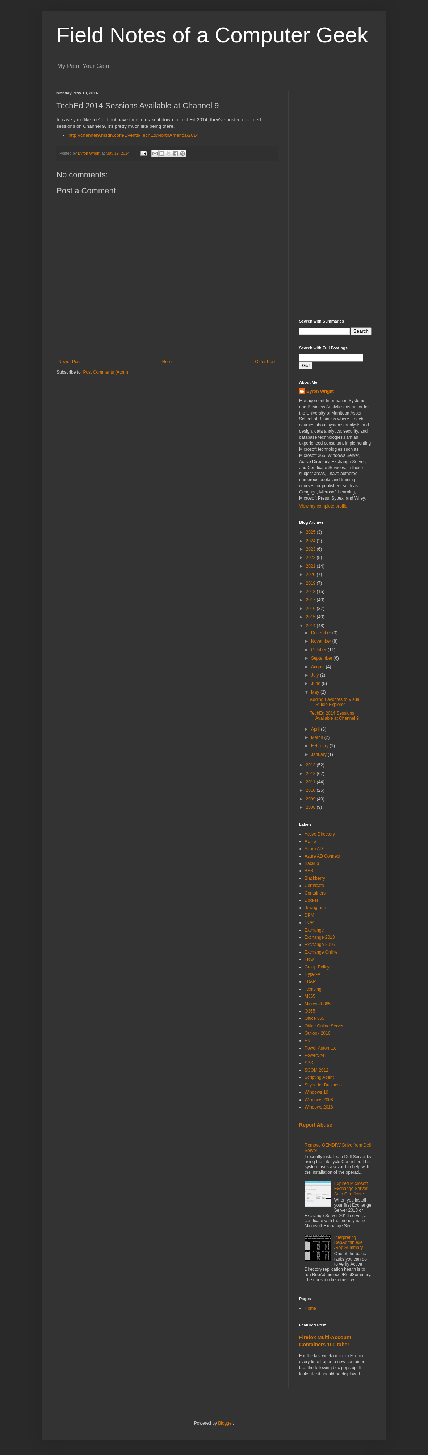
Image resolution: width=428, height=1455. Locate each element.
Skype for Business (323, 1085)
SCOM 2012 (316, 1070)
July (315, 675)
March (317, 737)
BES (309, 870)
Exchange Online (321, 952)
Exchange (314, 930)
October (319, 649)
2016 (311, 608)
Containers (315, 893)
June (316, 683)
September (322, 658)
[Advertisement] (335, 199)
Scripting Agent (319, 1077)
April (316, 729)
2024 (311, 540)
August (318, 666)
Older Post (265, 361)
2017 (311, 599)
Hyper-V (312, 974)
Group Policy (317, 967)
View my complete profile (323, 506)
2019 (311, 583)
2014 (311, 625)
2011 (311, 782)
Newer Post (69, 361)
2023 (311, 549)
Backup (312, 863)
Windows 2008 (319, 1099)
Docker (311, 900)
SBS (309, 1062)
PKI (308, 1040)
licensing (313, 989)
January (319, 754)
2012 (311, 773)
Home (168, 361)
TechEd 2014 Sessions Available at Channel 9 (334, 716)
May (315, 692)
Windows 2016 (319, 1107)
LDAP (310, 981)
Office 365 (314, 1018)
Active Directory (320, 834)
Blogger (225, 1423)
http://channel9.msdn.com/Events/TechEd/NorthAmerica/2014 (133, 135)
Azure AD (314, 848)
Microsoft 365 (318, 1003)
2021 (311, 566)
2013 (311, 765)
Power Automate (320, 1048)
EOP (309, 922)
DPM (309, 915)
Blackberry (315, 878)
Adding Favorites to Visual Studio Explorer (335, 702)
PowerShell (316, 1055)
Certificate (314, 885)
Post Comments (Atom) (105, 372)
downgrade (315, 907)
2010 (311, 790)
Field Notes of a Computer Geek (212, 35)
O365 (310, 1011)
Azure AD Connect (322, 856)
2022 (311, 557)
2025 (311, 532)
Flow (309, 959)
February (320, 745)
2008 (311, 807)
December (321, 632)
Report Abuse (315, 1125)
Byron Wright (320, 391)
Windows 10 (316, 1092)
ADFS (310, 841)
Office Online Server (324, 1026)
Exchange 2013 (320, 937)
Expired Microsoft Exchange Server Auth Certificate (351, 1189)
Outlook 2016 (317, 1033)
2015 (311, 616)
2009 (311, 799)
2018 (311, 591)
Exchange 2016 (320, 944)
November (321, 641)
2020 (311, 574)
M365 (310, 996)
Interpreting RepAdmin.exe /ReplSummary (348, 1242)
